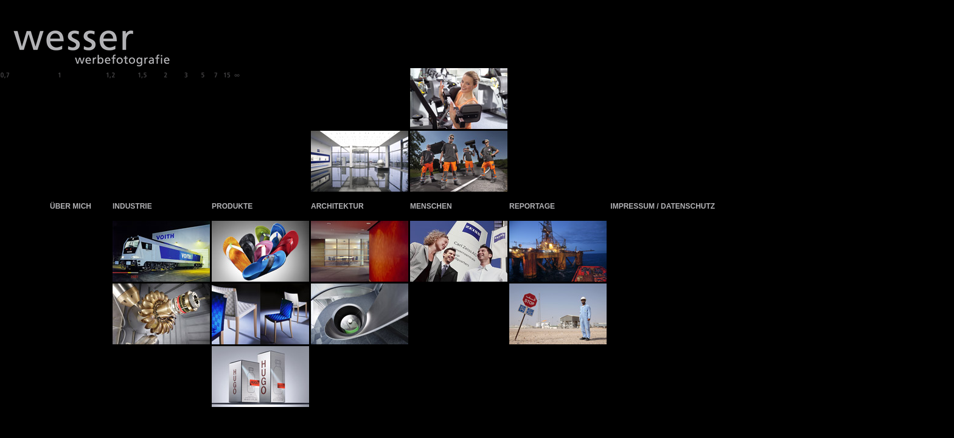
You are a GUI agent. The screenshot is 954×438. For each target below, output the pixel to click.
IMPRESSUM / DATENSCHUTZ (662, 206)
